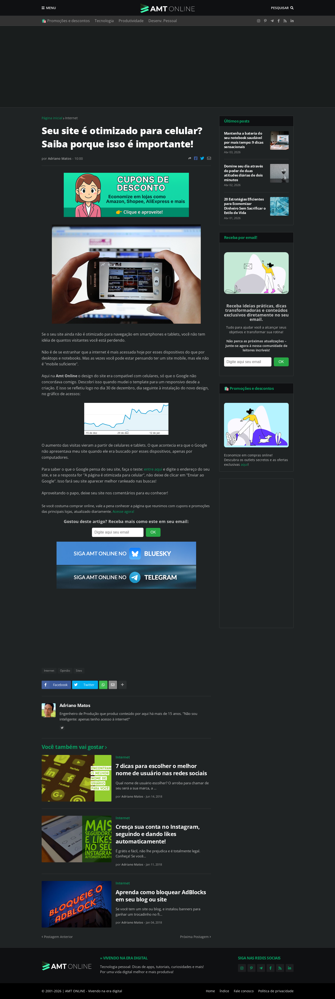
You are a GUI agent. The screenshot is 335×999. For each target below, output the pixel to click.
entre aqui (153, 469)
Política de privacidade (276, 991)
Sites (79, 671)
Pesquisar (280, 8)
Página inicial (52, 118)
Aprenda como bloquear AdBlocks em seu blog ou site (161, 895)
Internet (71, 118)
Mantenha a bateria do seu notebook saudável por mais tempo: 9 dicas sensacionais (243, 140)
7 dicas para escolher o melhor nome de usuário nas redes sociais (161, 769)
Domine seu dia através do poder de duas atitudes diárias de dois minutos (243, 173)
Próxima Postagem (194, 936)
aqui (244, 464)
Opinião (65, 671)
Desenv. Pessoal (162, 20)
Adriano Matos (75, 705)
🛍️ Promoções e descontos (66, 20)
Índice (224, 991)
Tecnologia (104, 20)
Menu (51, 8)
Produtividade (131, 20)
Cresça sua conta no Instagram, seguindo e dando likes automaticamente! (158, 834)
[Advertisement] (168, 66)
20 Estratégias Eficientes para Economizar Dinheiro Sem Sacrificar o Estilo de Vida (245, 206)
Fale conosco (244, 991)
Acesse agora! (123, 511)
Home (210, 991)
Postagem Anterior (58, 936)
